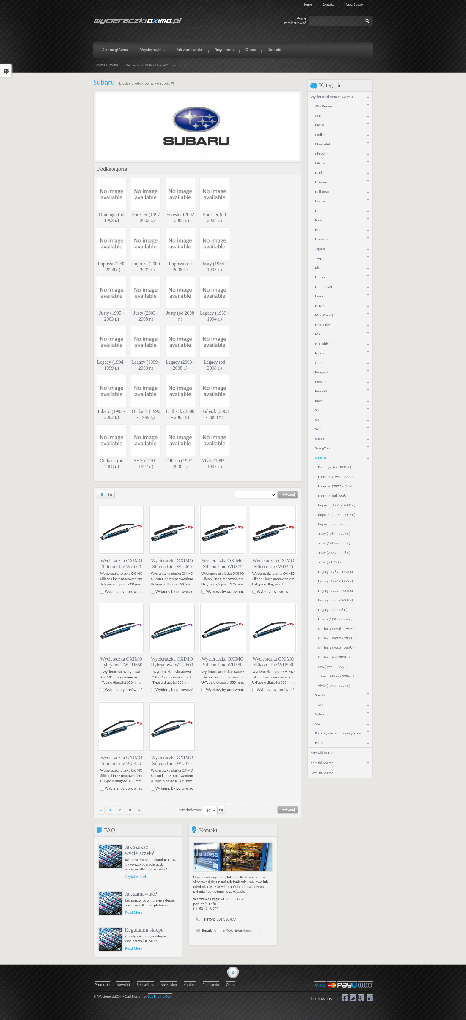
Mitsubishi (323, 343)
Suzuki (320, 695)
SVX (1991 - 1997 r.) (333, 666)
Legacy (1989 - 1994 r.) (335, 571)
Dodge (320, 201)
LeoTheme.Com (160, 996)
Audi (318, 115)
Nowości (123, 984)
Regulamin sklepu (144, 929)
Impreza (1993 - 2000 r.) (336, 505)
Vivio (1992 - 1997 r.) (334, 685)
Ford (318, 220)
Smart (319, 438)
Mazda (320, 305)
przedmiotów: (190, 809)
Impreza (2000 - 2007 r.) (336, 514)
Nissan (320, 353)
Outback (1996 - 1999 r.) (337, 628)
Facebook (345, 997)
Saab (318, 410)
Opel (318, 362)
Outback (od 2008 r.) (334, 657)
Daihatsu (322, 191)
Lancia (320, 277)
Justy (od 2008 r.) (331, 562)
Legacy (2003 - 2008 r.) (335, 600)
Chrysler (321, 153)
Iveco (319, 742)
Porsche (321, 381)
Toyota (320, 704)
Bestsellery (145, 984)
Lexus (319, 296)
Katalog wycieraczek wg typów (339, 733)
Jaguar (320, 248)
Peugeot (321, 372)
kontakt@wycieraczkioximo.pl (237, 930)
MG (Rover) (324, 315)
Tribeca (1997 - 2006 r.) (336, 676)
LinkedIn (370, 997)
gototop (233, 972)
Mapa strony (354, 4)
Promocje (102, 984)
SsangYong (323, 448)
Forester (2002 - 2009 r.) (336, 486)
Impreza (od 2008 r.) (334, 524)
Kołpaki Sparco (322, 763)
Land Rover (324, 286)
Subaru (320, 457)
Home (307, 4)
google (361, 997)
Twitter (353, 997)
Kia (317, 267)
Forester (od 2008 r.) (334, 495)
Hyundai (321, 239)
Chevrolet (322, 144)
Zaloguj (300, 18)
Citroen (321, 163)
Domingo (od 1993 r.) (334, 467)
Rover (319, 400)
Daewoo (321, 182)
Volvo (319, 714)
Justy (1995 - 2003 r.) (334, 543)
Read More (133, 912)
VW (318, 723)
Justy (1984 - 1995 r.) (334, 533)
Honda (320, 229)
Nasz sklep (168, 984)
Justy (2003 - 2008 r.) (334, 552)
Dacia (319, 172)
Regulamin (211, 984)
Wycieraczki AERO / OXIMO (147, 65)
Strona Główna (106, 65)
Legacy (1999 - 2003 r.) (335, 590)
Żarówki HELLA (322, 752)
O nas (230, 984)
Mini (318, 334)
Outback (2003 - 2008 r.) (337, 647)
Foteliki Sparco (322, 773)
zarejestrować (295, 22)
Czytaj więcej (135, 876)
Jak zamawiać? (141, 894)
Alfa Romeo (324, 106)
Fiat (318, 210)
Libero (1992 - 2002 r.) (335, 619)
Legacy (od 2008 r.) (332, 609)
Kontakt (328, 4)
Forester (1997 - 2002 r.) (336, 476)
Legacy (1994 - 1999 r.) (335, 581)
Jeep (318, 258)
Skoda (319, 429)
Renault (321, 391)
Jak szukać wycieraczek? (139, 850)
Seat (318, 419)
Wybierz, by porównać (123, 591)
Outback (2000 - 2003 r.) (337, 638)
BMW (319, 125)
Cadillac (321, 134)
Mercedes (322, 324)
